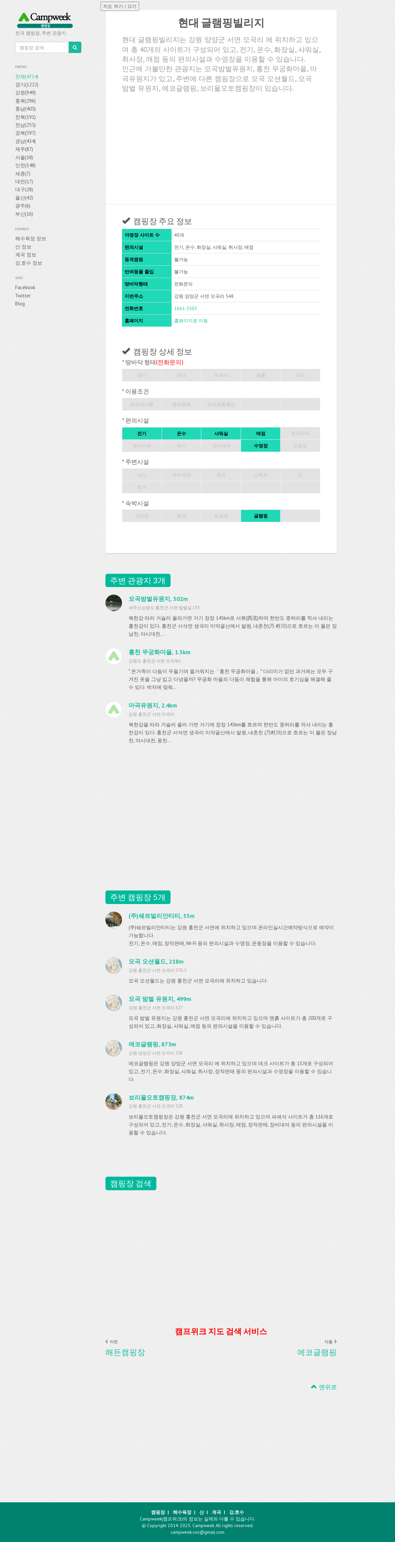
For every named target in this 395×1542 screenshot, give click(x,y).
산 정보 (23, 247)
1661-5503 (185, 308)
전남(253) (25, 125)
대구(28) (24, 189)
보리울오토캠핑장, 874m (161, 1097)
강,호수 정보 (28, 263)
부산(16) (24, 214)
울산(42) (24, 198)
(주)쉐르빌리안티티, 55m (161, 916)
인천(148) (25, 165)
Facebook (25, 287)
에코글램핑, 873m (152, 1044)
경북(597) (25, 133)
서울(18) (24, 157)
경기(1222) (26, 84)
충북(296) (25, 101)
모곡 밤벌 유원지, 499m (160, 999)
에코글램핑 (317, 1352)
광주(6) (22, 206)
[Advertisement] (221, 146)
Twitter (23, 296)
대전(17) (24, 181)
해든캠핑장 (125, 1352)
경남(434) (25, 141)
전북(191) (25, 117)
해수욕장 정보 (30, 238)
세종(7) (22, 173)
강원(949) (25, 92)
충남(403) (25, 109)
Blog (20, 303)
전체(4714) (26, 76)
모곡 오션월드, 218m (156, 961)
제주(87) (24, 149)
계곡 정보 (25, 254)
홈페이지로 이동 (191, 321)
